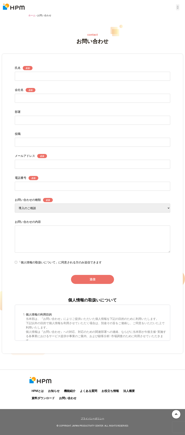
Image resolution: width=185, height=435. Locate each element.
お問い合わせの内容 (92, 236)
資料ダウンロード (43, 398)
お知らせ (54, 391)
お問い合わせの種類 (92, 205)
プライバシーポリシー (92, 418)
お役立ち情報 (110, 391)
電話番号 (92, 182)
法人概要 (129, 391)
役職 (92, 138)
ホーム (31, 15)
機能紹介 (70, 391)
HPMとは (38, 391)
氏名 (92, 72)
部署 (92, 116)
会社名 (92, 94)
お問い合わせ (67, 398)
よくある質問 (88, 391)
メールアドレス (92, 160)
